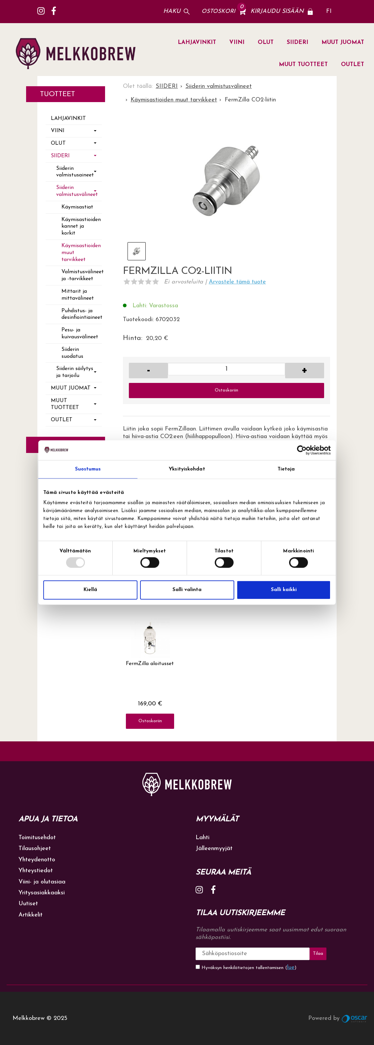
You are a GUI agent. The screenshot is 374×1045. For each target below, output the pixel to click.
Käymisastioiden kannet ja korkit (81, 226)
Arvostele (237, 282)
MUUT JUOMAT (342, 42)
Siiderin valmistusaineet (75, 172)
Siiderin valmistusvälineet (77, 191)
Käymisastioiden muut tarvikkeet (81, 252)
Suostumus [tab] (88, 469)
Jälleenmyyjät (214, 848)
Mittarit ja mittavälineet (77, 295)
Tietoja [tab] (286, 469)
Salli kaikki (284, 589)
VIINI (236, 42)
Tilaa (316, 953)
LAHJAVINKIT (197, 42)
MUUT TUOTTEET (303, 64)
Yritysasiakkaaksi (42, 893)
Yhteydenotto (37, 860)
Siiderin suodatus (72, 353)
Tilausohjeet (35, 848)
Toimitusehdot (37, 838)
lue (291, 967)
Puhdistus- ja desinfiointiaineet (81, 314)
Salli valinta (187, 589)
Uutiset (28, 904)
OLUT (266, 42)
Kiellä (90, 589)
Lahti (202, 838)
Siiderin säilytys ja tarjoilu (74, 372)
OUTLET (352, 64)
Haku (171, 11)
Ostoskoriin (226, 390)
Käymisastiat (77, 207)
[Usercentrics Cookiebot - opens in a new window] (302, 450)
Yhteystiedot (36, 871)
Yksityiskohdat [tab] (187, 469)
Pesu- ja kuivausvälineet (79, 333)
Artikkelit (31, 915)
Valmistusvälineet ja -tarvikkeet (81, 275)
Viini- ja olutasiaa (42, 882)
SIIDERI (297, 42)
